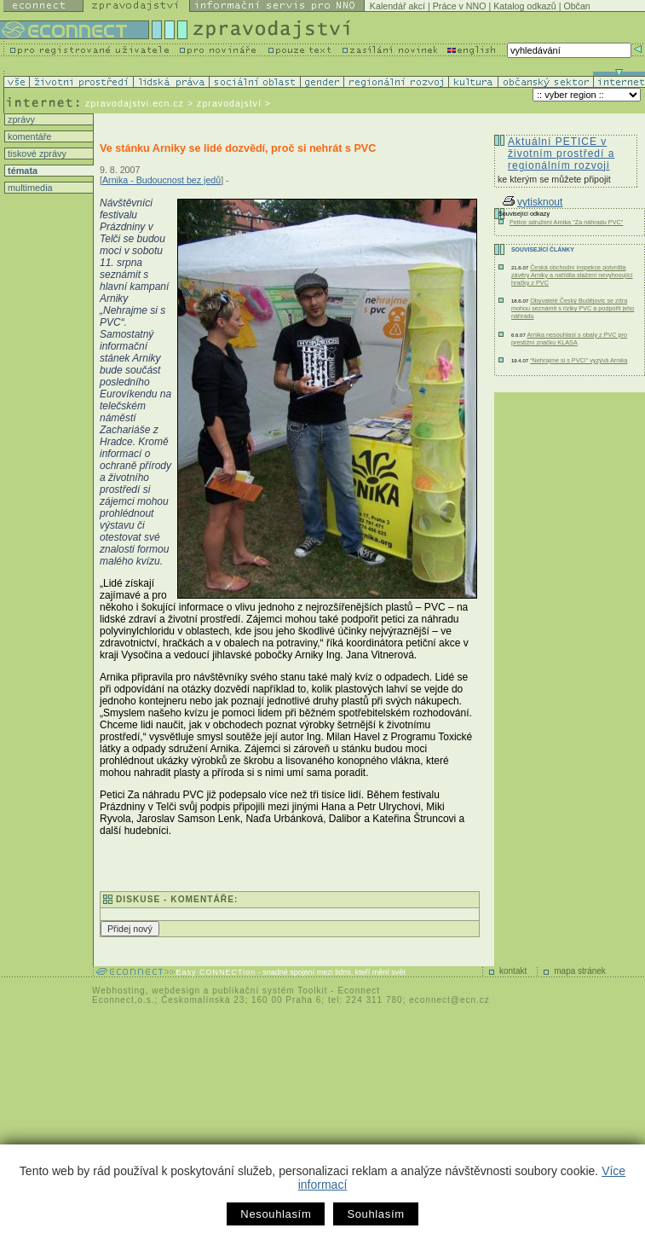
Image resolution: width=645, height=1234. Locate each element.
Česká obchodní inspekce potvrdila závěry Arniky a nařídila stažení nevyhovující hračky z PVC (572, 275)
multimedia (29, 187)
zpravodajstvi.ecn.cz (134, 103)
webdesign (176, 990)
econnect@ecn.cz (449, 1000)
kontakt (513, 971)
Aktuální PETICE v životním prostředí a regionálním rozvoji (561, 153)
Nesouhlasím (275, 1214)
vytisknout (532, 202)
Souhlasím (375, 1214)
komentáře (28, 136)
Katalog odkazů (524, 6)
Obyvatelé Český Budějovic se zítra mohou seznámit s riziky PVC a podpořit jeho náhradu (572, 308)
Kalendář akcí (397, 6)
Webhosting (119, 990)
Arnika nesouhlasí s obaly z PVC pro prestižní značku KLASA (569, 338)
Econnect (358, 990)
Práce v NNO (460, 6)
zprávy (20, 119)
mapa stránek (580, 971)
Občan (576, 6)
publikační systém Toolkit (269, 990)
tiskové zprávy (35, 153)
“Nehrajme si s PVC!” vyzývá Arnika (578, 360)
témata (21, 170)
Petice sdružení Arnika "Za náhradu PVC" (566, 222)
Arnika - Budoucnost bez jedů (161, 180)
